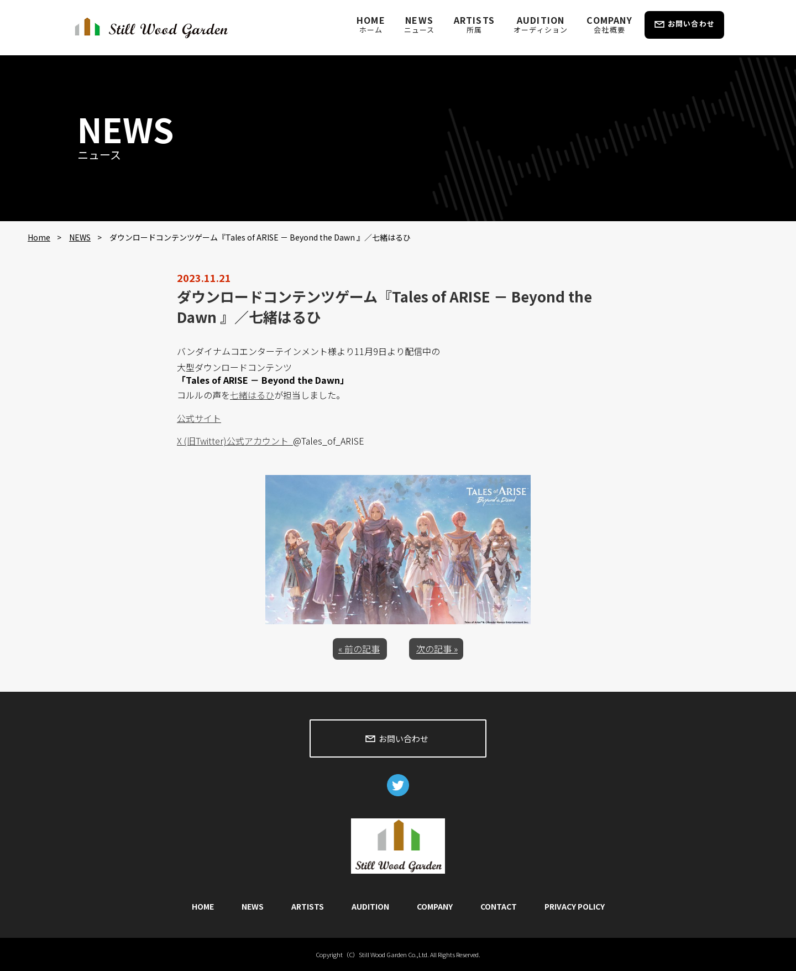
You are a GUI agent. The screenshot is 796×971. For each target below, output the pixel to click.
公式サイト (199, 418)
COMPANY (609, 24)
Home (39, 237)
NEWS (419, 24)
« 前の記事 (359, 648)
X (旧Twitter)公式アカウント (235, 440)
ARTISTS (474, 24)
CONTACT (498, 906)
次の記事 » (437, 648)
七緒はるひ (252, 394)
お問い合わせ (691, 23)
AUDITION (541, 24)
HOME (371, 24)
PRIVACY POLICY (574, 906)
